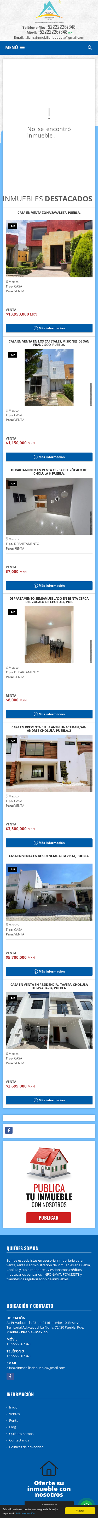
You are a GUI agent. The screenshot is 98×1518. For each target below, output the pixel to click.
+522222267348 (61, 26)
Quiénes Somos (21, 1433)
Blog (12, 1427)
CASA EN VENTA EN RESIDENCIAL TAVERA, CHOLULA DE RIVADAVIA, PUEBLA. (49, 986)
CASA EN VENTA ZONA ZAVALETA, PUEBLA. (49, 213)
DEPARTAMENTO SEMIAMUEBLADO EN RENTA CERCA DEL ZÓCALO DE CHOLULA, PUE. (49, 600)
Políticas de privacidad (26, 1447)
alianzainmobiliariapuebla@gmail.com (36, 1367)
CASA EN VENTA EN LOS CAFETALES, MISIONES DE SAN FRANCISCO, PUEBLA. (49, 343)
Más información (25, 1513)
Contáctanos (19, 1440)
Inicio (13, 1407)
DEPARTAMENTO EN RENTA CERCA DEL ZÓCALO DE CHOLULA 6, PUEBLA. (49, 471)
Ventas (14, 1413)
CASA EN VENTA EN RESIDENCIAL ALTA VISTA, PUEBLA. (49, 856)
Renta (13, 1420)
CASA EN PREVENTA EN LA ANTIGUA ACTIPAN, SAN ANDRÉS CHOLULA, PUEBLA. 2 (49, 729)
